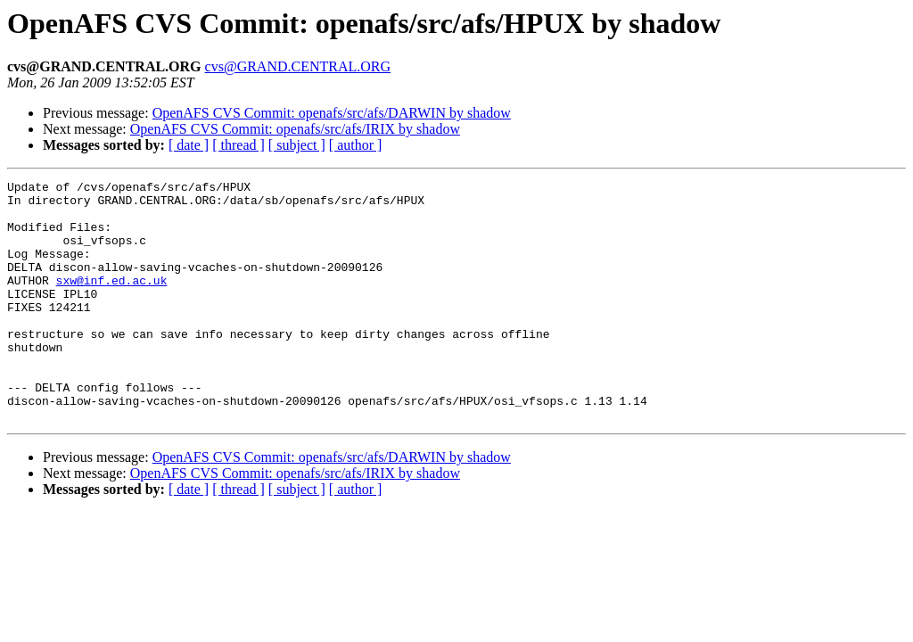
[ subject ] (296, 144)
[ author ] (355, 144)
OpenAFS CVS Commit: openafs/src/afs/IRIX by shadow (295, 128)
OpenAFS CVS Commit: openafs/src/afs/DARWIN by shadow (331, 112)
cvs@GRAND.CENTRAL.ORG (298, 66)
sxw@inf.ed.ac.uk (112, 301)
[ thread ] (238, 144)
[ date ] (189, 144)
